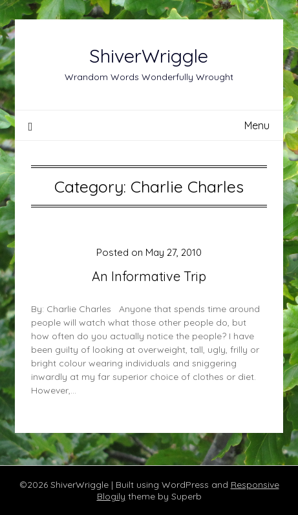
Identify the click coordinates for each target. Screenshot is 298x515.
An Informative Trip (149, 276)
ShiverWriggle (148, 55)
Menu (257, 125)
